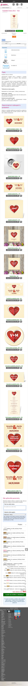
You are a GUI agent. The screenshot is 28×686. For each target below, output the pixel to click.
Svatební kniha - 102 (14, 276)
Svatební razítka (2, 628)
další (24, 33)
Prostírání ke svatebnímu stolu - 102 (14, 298)
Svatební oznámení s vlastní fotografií (3, 614)
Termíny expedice (9, 619)
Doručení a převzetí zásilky (10, 627)
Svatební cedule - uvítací (2, 656)
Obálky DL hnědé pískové (14, 537)
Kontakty (9, 613)
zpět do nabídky (14, 34)
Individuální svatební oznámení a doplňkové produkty (3, 670)
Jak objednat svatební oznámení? (10, 625)
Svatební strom (2, 653)
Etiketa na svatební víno (3, 632)
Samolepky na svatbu (3, 662)
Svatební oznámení (2, 612)
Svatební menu (2, 633)
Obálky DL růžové (12, 550)
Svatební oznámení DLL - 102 (14, 194)
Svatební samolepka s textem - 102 (14, 129)
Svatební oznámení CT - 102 (14, 220)
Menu (14, 1)
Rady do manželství (3, 646)
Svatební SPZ (3, 660)
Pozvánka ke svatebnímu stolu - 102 (14, 319)
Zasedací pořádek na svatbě (3, 650)
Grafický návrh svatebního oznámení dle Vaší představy (3, 674)
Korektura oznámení (9, 623)
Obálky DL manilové (12, 559)
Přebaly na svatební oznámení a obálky (3, 643)
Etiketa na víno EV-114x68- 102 (14, 491)
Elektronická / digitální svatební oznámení (3, 679)
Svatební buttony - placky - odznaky (2, 626)
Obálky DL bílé (11, 528)
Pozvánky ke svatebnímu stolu (3, 619)
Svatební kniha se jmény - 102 (14, 248)
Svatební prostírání (2, 652)
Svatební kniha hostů (3, 630)
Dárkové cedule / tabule (2, 658)
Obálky (2, 677)
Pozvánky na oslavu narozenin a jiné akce (3, 667)
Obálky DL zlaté (11, 541)
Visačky (2, 637)
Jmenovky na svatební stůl (3, 624)
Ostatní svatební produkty (2, 641)
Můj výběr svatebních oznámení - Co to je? (10, 617)
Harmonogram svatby (3, 648)
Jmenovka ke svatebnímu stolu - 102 (14, 384)
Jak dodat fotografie (9, 614)
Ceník (3, 40)
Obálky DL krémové (12, 555)
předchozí (4, 33)
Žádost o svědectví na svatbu (3, 636)
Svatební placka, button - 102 (14, 176)
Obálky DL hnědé (12, 533)
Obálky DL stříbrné (12, 546)
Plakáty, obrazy (2, 639)
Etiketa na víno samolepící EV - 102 (14, 449)
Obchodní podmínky (9, 621)
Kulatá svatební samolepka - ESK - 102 (14, 347)
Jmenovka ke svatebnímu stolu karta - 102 (14, 366)
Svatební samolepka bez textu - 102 (14, 148)
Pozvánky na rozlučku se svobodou (3, 664)
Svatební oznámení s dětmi (3, 617)
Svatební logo (3, 659)
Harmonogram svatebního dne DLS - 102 (14, 417)
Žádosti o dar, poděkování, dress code (3, 622)
